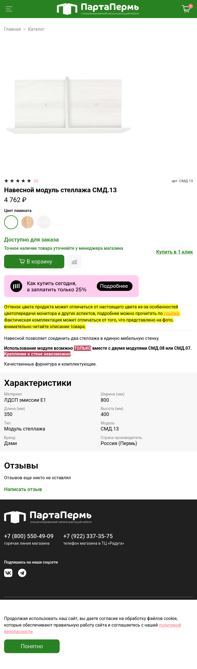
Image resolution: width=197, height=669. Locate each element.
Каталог (36, 29)
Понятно (32, 646)
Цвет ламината (17, 210)
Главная (12, 29)
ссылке (171, 313)
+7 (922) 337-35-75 (88, 536)
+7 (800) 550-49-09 (29, 536)
